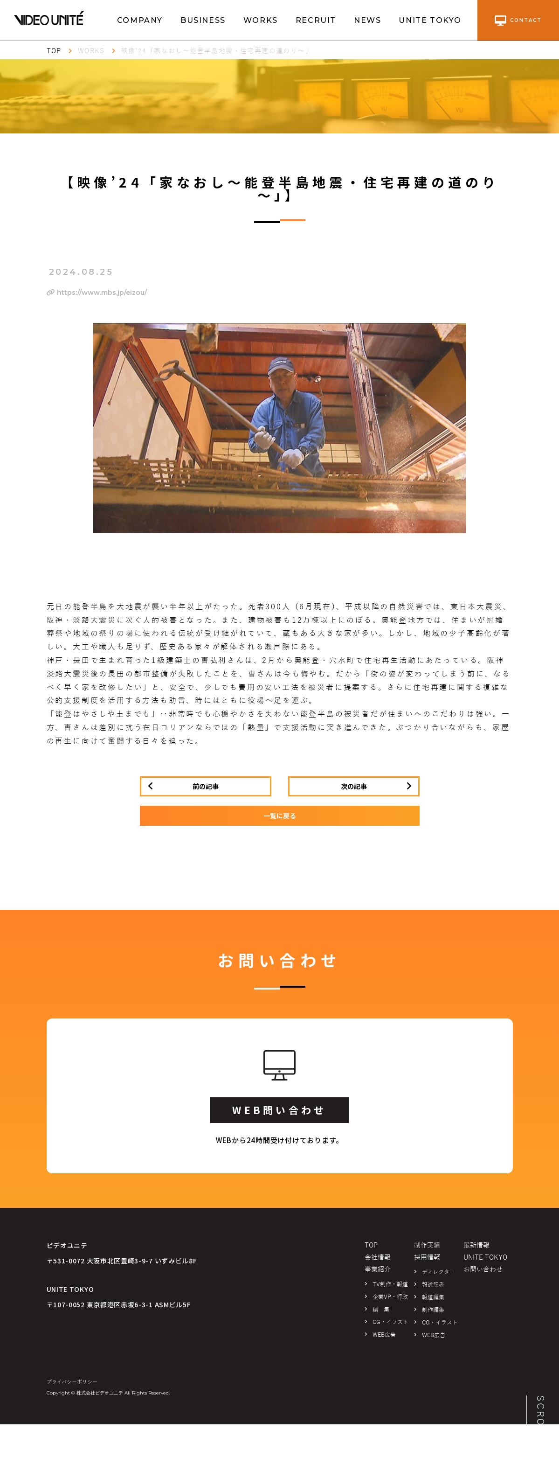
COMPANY (140, 20)
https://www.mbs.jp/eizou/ (97, 292)
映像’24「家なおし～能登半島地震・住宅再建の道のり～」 (216, 51)
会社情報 (378, 1257)
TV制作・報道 (390, 1284)
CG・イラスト (390, 1322)
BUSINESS (203, 20)
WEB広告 (384, 1335)
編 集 (381, 1309)
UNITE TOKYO (430, 20)
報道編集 (433, 1297)
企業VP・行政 (390, 1297)
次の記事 (354, 786)
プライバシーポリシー (72, 1382)
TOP (54, 51)
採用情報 (427, 1257)
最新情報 (476, 1245)
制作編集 (433, 1310)
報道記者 (433, 1285)
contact (518, 20)
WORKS (260, 20)
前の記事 (206, 786)
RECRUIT (316, 20)
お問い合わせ (483, 1269)
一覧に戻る (279, 815)
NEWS (367, 20)
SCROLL (540, 1418)
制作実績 (427, 1245)
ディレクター (438, 1272)
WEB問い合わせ (279, 1110)
